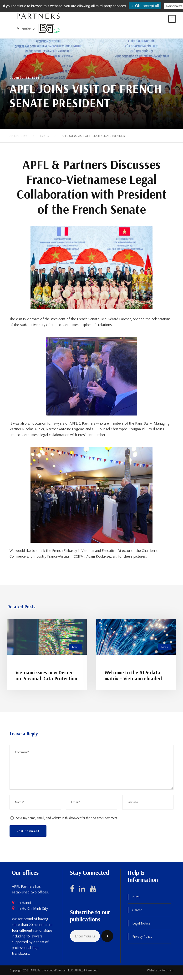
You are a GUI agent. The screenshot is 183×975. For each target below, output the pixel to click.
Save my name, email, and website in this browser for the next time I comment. (67, 818)
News (75, 647)
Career (137, 910)
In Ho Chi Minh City (33, 908)
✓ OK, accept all (145, 6)
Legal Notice (141, 923)
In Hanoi (24, 902)
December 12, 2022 (24, 77)
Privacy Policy (142, 936)
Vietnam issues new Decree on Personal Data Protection (46, 675)
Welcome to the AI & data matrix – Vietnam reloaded (133, 675)
